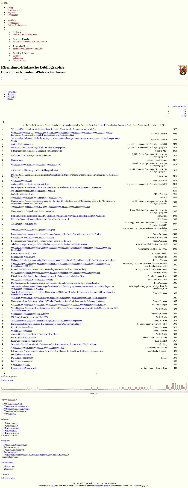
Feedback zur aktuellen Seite (25, 34)
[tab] (96, 92)
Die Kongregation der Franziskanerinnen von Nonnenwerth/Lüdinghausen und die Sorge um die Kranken (55, 283)
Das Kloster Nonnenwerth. (22, 358)
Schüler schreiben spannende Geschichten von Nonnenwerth (36, 151)
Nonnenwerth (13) (10, 447)
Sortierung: (12, 92)
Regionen (12, 12)
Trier (106, 486)
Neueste (11, 96)
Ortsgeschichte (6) (10, 433)
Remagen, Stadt (125, 125)
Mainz (97, 486)
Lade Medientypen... (8, 478)
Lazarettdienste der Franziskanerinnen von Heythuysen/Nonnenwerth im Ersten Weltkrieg (48, 269)
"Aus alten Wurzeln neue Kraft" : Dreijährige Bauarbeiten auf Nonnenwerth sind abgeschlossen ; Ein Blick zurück (59, 298)
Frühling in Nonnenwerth (22, 331)
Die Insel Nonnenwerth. (21, 354)
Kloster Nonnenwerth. (20, 364)
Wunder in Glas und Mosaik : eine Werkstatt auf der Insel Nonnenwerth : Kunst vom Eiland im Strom (53, 344)
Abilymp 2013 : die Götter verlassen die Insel (30, 184)
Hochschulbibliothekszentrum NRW (28, 48)
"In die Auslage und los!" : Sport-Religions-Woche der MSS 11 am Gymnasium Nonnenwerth (50, 207)
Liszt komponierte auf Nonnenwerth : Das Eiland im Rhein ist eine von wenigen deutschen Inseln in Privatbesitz (58, 216)
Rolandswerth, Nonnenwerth (23, 257)
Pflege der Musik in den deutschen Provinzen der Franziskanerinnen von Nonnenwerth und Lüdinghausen (55, 273)
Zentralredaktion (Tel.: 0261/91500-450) (30, 41)
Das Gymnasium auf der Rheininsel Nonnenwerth (32, 279)
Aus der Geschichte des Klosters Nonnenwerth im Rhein (34, 334)
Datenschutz (18, 58)
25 (185, 111)
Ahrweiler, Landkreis (107, 125)
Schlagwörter (5, 441)
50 (185, 114)
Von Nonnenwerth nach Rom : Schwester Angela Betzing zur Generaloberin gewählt (46, 320)
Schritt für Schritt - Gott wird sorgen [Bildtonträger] (33, 229)
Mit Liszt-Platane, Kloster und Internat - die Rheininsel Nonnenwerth (40, 219)
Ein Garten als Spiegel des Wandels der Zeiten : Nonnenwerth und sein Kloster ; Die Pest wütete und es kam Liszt (59, 304)
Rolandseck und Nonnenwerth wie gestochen (30, 314)
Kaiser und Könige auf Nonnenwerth (26, 341)
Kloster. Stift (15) (10, 423)
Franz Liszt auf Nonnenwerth (23, 337)
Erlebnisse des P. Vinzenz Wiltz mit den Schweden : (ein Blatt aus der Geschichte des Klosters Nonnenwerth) (57, 351)
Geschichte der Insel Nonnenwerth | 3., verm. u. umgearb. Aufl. (37, 348)
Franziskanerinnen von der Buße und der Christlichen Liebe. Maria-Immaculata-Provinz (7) (35, 455)
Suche (10, 8)
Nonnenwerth (17, 160)
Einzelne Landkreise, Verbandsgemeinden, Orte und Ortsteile (70, 125)
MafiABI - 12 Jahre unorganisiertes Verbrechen (31, 155)
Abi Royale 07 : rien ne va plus (24, 224)
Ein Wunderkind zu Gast (21, 180)
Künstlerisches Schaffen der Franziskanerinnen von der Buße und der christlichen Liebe (48, 276)
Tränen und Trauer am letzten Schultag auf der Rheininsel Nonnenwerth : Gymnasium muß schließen (53, 129)
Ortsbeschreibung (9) (11, 428)
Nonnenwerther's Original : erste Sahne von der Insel (33, 211)
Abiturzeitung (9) (10, 452)
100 (184, 116)
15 (185, 109)
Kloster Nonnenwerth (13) (13, 450)
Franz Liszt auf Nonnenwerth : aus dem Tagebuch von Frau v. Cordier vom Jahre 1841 (47, 324)
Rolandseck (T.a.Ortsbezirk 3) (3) (15, 406)
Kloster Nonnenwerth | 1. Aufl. (24, 253)
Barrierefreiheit (19, 60)
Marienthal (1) (9, 414)
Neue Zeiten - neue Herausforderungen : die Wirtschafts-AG (36, 197)
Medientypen (5, 474)
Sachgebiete (13, 15)
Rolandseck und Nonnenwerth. (24, 368)
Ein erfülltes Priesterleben (22, 327)
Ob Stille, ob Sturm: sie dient (23, 194)
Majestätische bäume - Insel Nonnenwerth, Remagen (33, 191)
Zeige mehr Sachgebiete (9, 435)
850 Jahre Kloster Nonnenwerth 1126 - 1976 (29, 317)
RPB (6, 3)
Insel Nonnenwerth (141, 125)
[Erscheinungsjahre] (94, 393)
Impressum (17, 55)
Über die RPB (13, 23)
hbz (134, 486)
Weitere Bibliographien (17, 25)
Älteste (10, 99)
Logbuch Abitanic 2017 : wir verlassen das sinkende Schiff (35, 164)
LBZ (53, 486)
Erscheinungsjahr (7, 380)
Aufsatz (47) (8, 466)
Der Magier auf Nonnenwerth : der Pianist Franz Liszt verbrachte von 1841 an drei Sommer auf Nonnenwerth (57, 187)
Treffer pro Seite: (178, 106)
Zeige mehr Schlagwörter (9, 457)
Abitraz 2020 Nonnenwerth (22, 144)
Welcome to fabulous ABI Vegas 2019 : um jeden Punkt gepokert (38, 147)
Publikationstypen (7, 462)
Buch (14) (7, 469)
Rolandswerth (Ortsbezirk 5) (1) (15, 411)
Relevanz (11, 94)
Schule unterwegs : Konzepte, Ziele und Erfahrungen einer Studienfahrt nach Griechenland (49, 244)
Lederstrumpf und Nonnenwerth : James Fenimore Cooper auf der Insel (41, 241)
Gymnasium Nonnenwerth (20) (15, 445)
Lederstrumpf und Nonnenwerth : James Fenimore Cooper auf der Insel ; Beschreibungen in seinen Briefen (56, 234)
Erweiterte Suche (15, 10)
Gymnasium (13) (10, 426)
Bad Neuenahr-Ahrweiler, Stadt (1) (16, 409)
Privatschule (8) (9, 431)
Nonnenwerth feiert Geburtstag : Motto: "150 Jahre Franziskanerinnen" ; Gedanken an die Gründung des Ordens (58, 301)
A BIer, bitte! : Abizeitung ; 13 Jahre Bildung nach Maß (34, 170)
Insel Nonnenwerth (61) (12, 404)
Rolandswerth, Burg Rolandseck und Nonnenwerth (32, 237)
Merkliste (12, 20)
